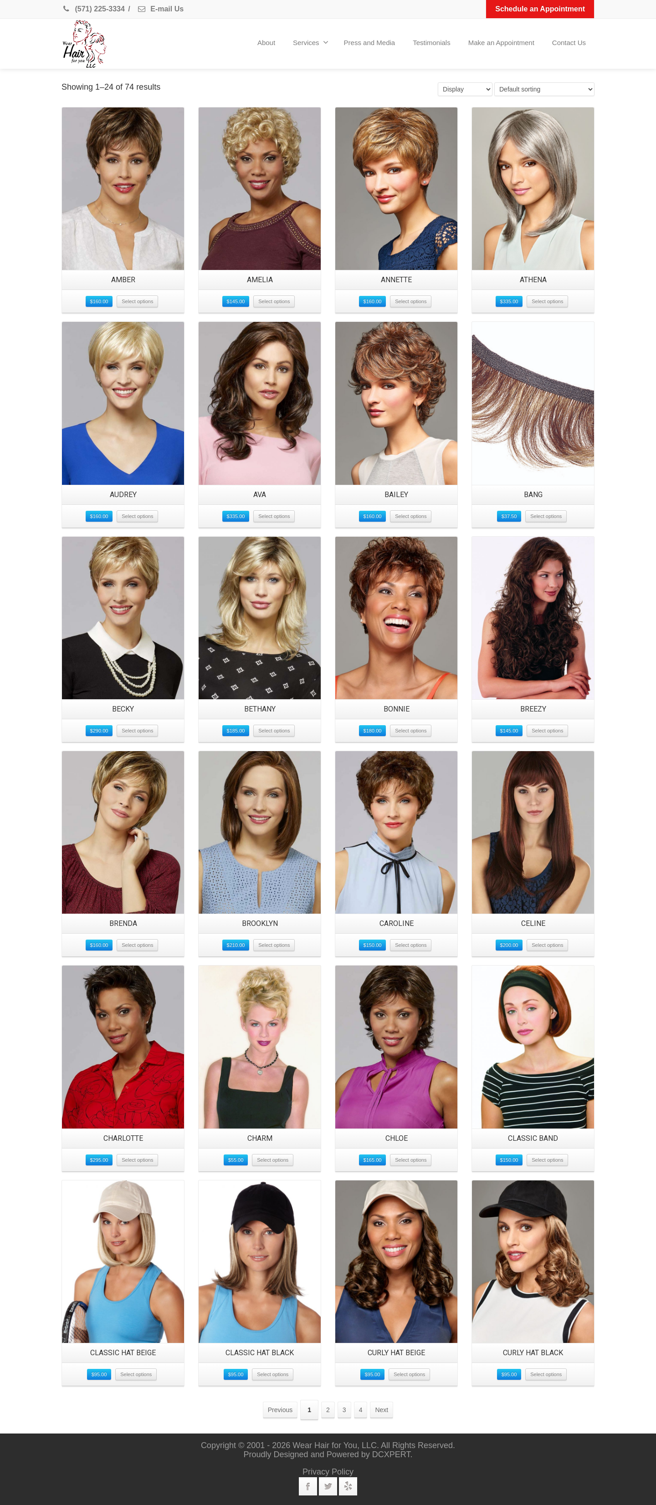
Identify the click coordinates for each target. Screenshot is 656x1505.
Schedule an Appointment (540, 9)
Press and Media (369, 42)
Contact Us (569, 42)
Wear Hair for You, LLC (334, 1445)
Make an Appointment (501, 42)
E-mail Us (160, 9)
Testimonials (432, 42)
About (266, 42)
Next (381, 1409)
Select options (137, 301)
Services (310, 42)
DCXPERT (391, 1454)
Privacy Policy (328, 1471)
